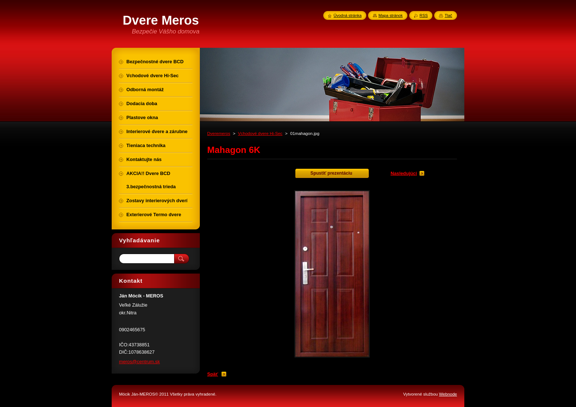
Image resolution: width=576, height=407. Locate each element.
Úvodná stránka (347, 15)
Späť (212, 374)
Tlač (448, 15)
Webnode (448, 394)
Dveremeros (218, 133)
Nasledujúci (403, 173)
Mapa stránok (390, 15)
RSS (424, 15)
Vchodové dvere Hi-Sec (260, 133)
